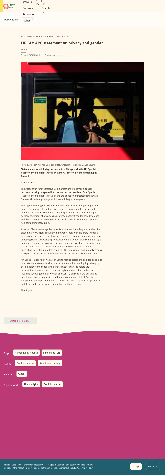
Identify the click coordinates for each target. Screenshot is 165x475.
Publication (63, 36)
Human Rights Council (26, 352)
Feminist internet (25, 363)
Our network (54, 6)
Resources (86, 6)
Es (117, 6)
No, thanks (153, 467)
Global (21, 373)
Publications (11, 19)
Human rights (31, 384)
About (38, 6)
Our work (70, 6)
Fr (124, 6)
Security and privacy (50, 363)
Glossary (28, 19)
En (110, 6)
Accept (135, 467)
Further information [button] (21, 321)
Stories (100, 6)
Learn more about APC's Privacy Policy (76, 469)
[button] (142, 6)
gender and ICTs (51, 352)
